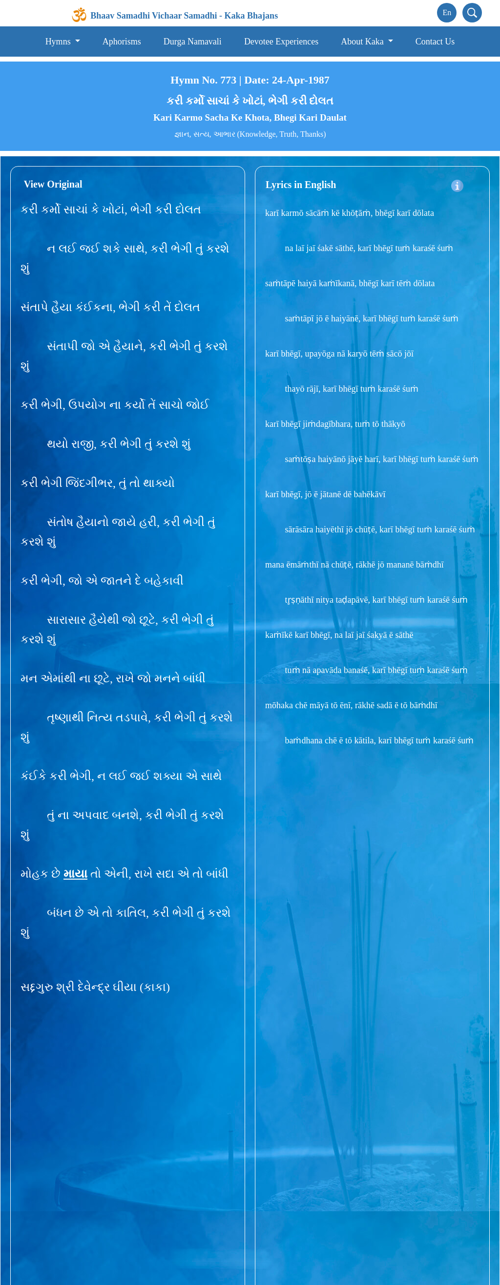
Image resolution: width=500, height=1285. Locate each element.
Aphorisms (122, 41)
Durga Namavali (193, 41)
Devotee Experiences (281, 41)
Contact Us (435, 41)
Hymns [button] (59, 41)
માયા (75, 873)
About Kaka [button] (363, 41)
